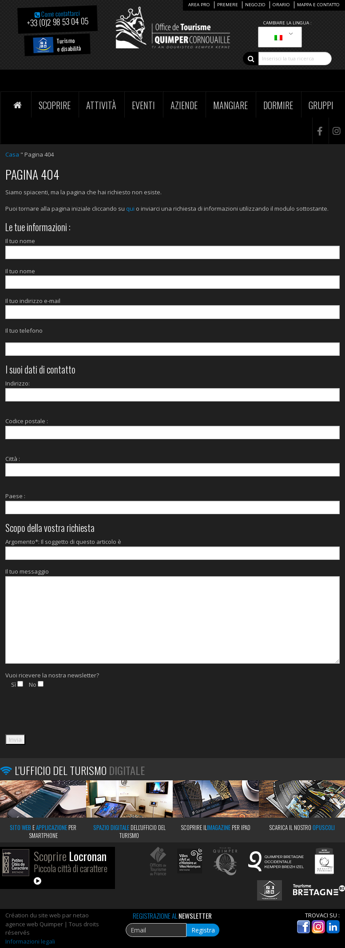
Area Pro (199, 5)
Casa (12, 154)
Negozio (255, 5)
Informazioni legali (30, 941)
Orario (281, 5)
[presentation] (72, 717)
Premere (227, 5)
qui (130, 208)
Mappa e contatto (318, 5)
